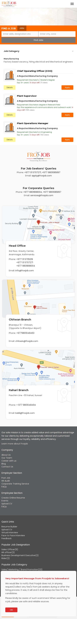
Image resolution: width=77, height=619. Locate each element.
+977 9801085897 (51, 172)
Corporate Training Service (15, 483)
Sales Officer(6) (9, 549)
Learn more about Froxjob (14, 443)
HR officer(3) (8, 552)
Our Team (6, 457)
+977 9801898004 (32, 192)
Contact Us (7, 466)
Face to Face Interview (13, 535)
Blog (3, 463)
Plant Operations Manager (32, 123)
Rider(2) (5, 558)
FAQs (4, 486)
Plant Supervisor (27, 95)
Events (4, 500)
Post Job (5, 477)
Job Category (11, 51)
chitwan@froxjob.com (26, 341)
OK (11, 609)
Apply (67, 87)
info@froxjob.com (24, 270)
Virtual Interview (9, 532)
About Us (6, 454)
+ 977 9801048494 (26, 404)
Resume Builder (9, 526)
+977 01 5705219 (24, 259)
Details (10, 87)
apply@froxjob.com (42, 175)
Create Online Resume (13, 497)
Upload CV (6, 503)
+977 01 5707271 (32, 172)
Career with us (8, 460)
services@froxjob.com (41, 195)
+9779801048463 (25, 333)
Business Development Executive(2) (20, 555)
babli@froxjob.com (25, 413)
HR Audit (5, 480)
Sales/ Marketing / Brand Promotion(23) (21, 569)
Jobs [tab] (21, 28)
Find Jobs (38, 40)
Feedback (6, 538)
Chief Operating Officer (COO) (34, 71)
